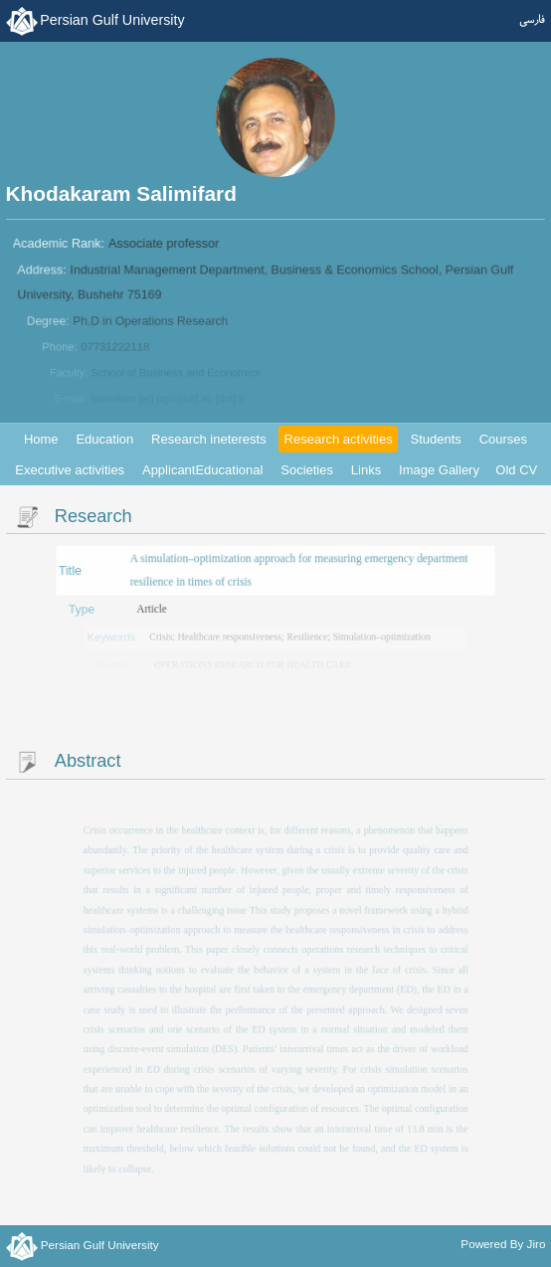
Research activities (338, 439)
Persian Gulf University (112, 20)
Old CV (516, 469)
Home (41, 439)
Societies (306, 469)
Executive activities (69, 469)
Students (436, 439)
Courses (503, 439)
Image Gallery (439, 469)
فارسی (532, 20)
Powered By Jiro (502, 1243)
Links (366, 469)
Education (104, 439)
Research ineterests (209, 439)
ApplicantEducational (202, 469)
